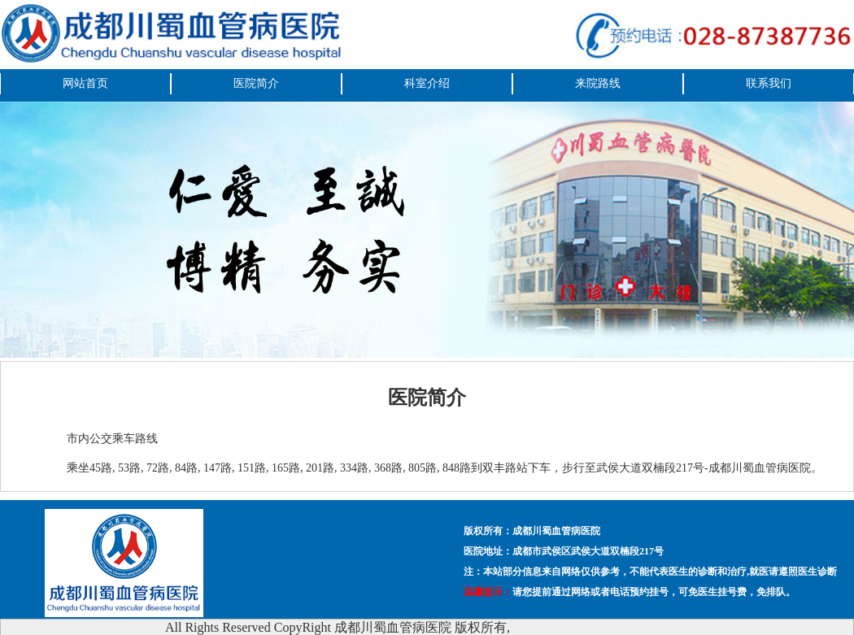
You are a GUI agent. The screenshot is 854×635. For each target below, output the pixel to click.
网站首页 (85, 83)
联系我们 (768, 83)
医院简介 (256, 83)
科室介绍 (427, 83)
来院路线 (598, 83)
